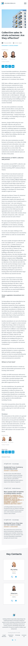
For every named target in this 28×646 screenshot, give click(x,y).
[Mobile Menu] (25, 3)
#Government (7, 499)
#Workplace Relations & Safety (12, 503)
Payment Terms (10, 636)
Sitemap (17, 635)
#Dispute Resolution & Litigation (14, 498)
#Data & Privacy (13, 497)
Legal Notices (4, 636)
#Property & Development (10, 45)
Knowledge (15, 463)
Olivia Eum (12, 59)
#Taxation (14, 501)
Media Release (16, 488)
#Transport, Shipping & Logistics (13, 502)
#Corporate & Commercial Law (12, 495)
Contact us (24, 636)
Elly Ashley (4, 59)
